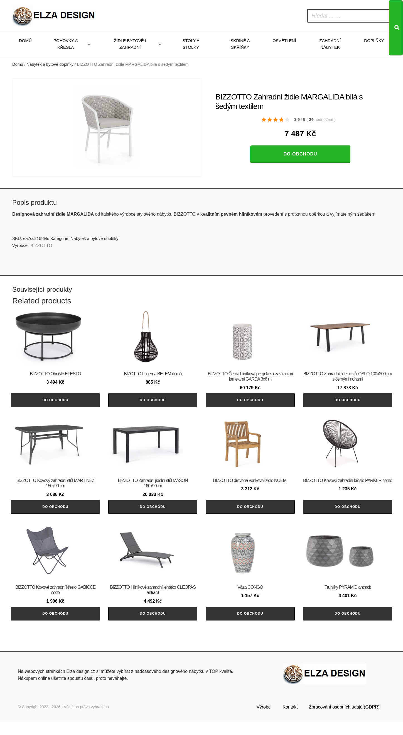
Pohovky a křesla (65, 44)
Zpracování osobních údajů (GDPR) (344, 720)
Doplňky (374, 40)
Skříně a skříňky (240, 44)
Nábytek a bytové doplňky (50, 64)
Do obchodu (300, 154)
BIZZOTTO (41, 245)
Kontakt (290, 720)
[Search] (396, 27)
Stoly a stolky (190, 44)
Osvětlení (284, 40)
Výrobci (264, 720)
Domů (25, 40)
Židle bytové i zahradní (130, 44)
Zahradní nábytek (330, 44)
